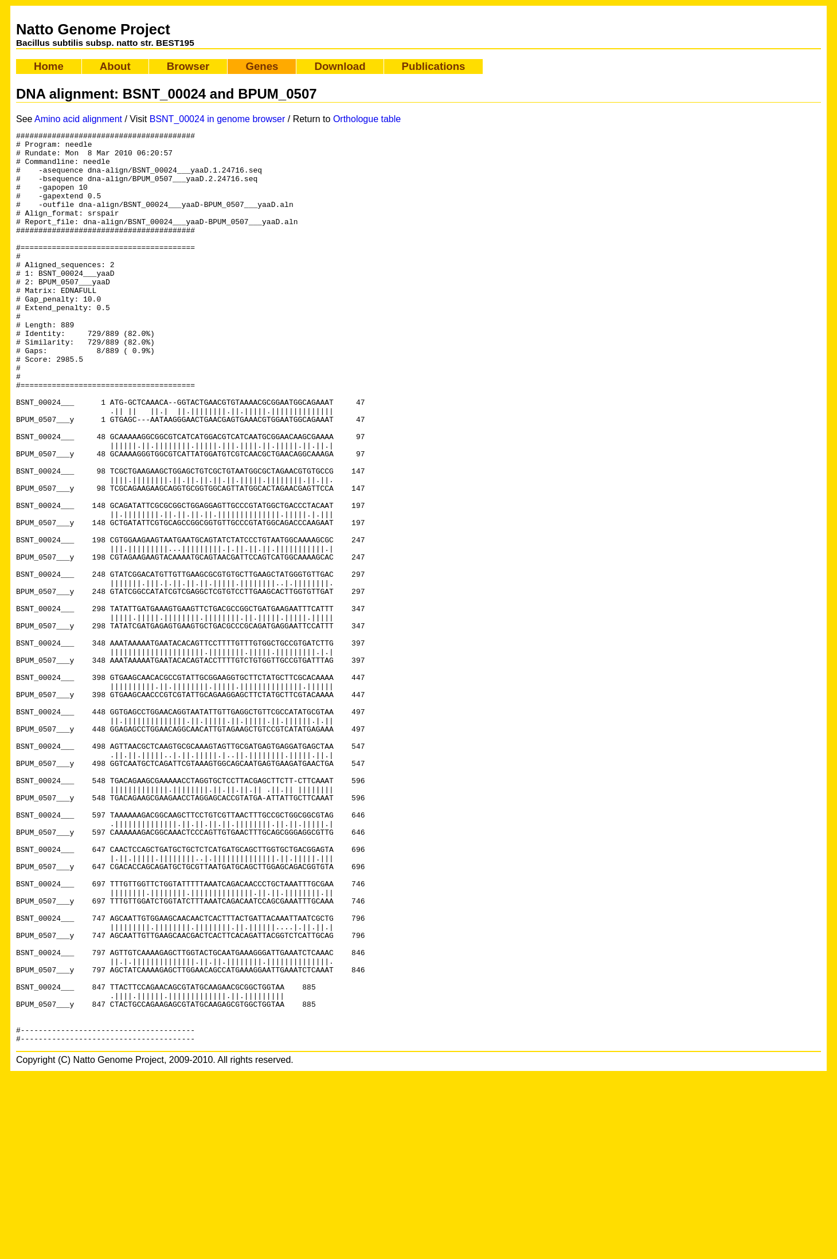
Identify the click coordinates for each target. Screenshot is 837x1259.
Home (49, 66)
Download (339, 66)
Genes (261, 66)
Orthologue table (367, 119)
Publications (434, 66)
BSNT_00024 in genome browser (217, 119)
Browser (188, 66)
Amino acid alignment (78, 119)
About (115, 66)
